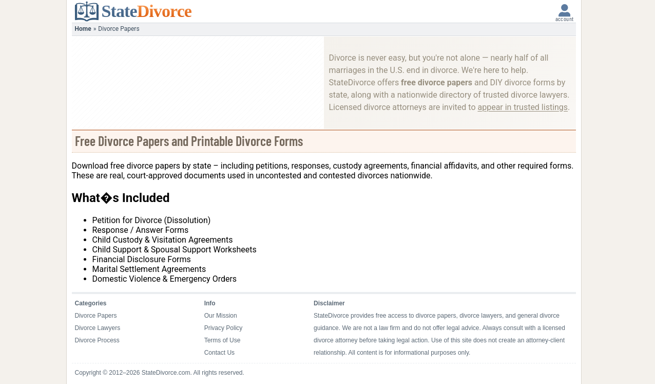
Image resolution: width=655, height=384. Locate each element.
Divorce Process (97, 340)
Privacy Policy (223, 328)
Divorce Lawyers (98, 328)
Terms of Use (222, 340)
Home (83, 28)
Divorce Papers (96, 315)
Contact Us (219, 352)
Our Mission (220, 315)
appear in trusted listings (522, 107)
